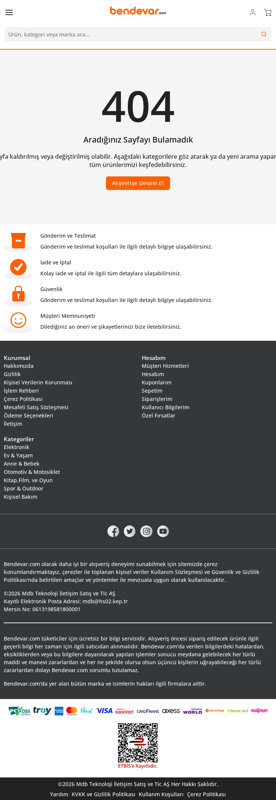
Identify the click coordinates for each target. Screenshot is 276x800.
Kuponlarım (157, 382)
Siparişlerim (157, 398)
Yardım (59, 794)
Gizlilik (12, 374)
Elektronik (16, 447)
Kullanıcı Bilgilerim (165, 407)
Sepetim (152, 390)
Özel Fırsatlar (158, 415)
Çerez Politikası (23, 398)
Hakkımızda (19, 365)
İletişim (13, 423)
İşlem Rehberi (21, 390)
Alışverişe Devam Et (138, 183)
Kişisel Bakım (20, 496)
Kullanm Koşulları (161, 794)
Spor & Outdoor (23, 488)
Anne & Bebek (22, 463)
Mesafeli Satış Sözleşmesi (36, 407)
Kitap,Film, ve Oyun (28, 480)
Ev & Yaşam (18, 455)
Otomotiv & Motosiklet (32, 471)
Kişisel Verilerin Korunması (38, 382)
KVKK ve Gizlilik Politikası (103, 794)
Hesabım (153, 374)
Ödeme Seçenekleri (28, 415)
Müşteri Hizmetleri (165, 365)
